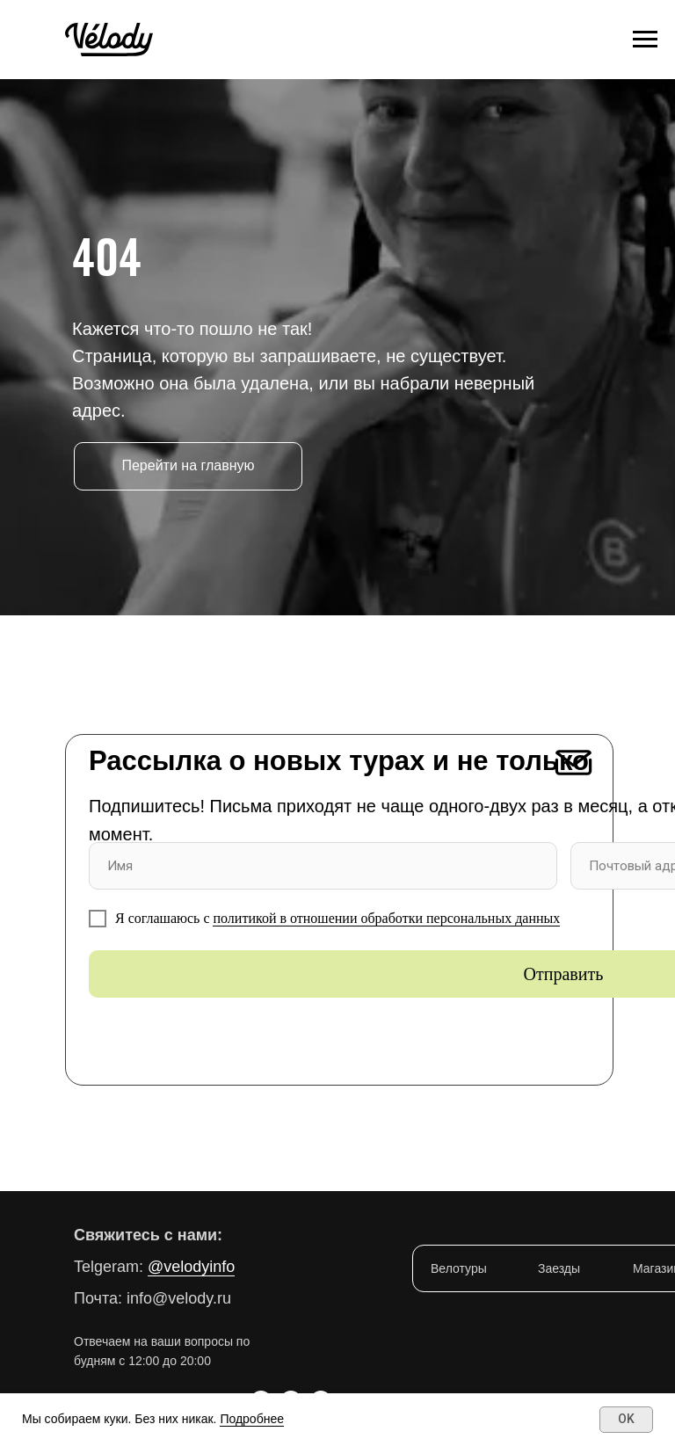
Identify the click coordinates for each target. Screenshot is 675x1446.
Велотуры (459, 1268)
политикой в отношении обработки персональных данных (386, 918)
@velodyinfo (191, 1266)
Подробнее (252, 1419)
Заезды (559, 1268)
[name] (323, 866)
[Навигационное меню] (645, 39)
